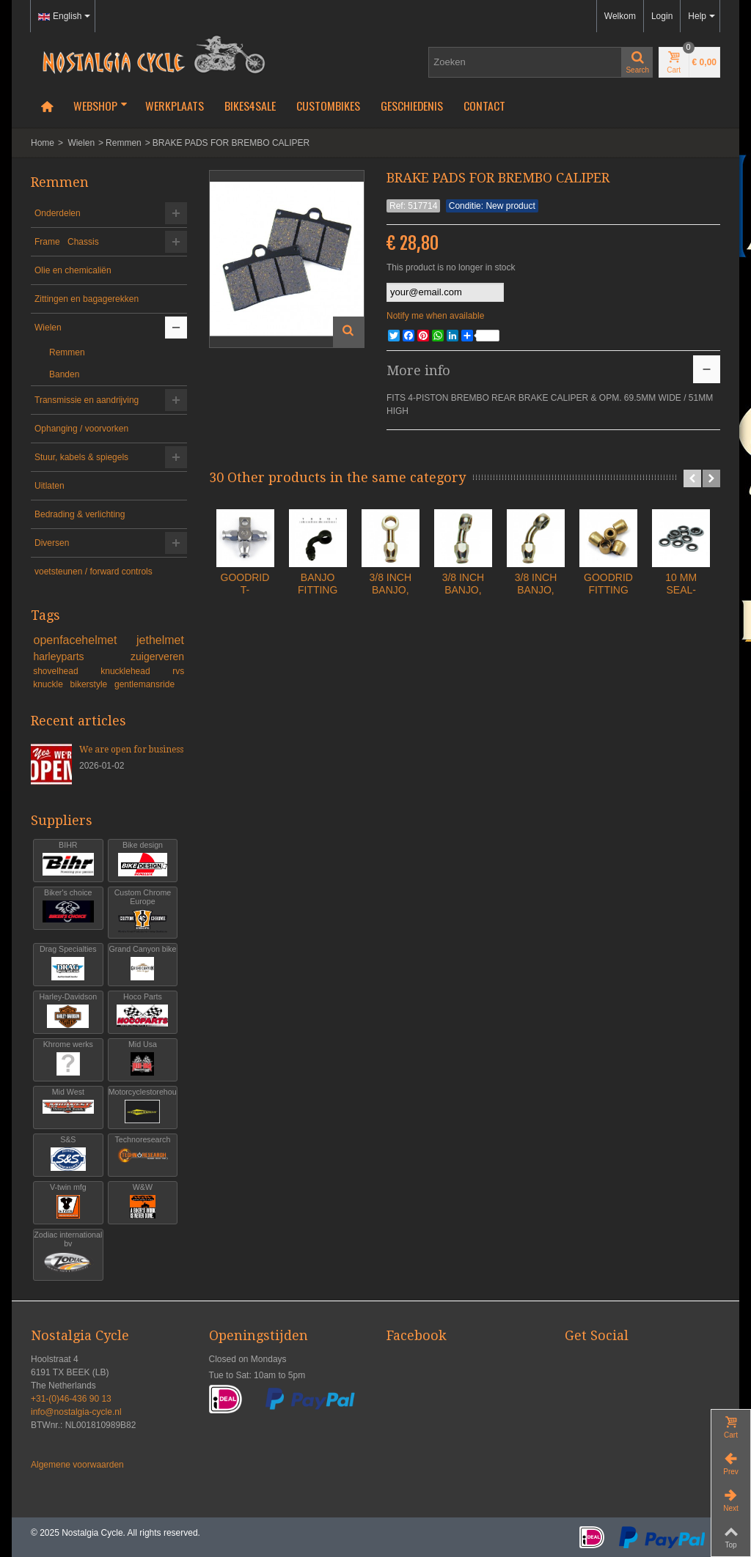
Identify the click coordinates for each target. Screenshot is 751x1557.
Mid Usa (143, 1058)
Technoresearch (143, 1153)
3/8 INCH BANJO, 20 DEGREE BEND (563, 618)
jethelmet (160, 640)
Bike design (143, 859)
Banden (64, 374)
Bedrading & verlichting (79, 514)
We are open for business (131, 749)
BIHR (68, 859)
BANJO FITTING (360, 606)
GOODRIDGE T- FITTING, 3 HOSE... (259, 618)
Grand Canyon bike (143, 963)
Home (42, 143)
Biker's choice (68, 906)
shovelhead (64, 671)
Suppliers (61, 820)
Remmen (124, 143)
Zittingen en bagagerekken (86, 299)
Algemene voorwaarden (77, 1465)
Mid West (68, 1106)
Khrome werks (68, 1058)
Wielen (81, 143)
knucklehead (134, 671)
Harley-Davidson (68, 1010)
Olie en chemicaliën (72, 270)
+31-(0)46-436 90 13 (71, 1399)
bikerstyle (90, 684)
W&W (143, 1201)
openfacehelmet (82, 640)
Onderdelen (57, 213)
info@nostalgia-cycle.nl (76, 1412)
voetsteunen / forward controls (93, 571)
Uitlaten (49, 486)
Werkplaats (174, 105)
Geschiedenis (412, 105)
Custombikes (328, 105)
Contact (484, 105)
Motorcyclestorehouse (143, 1106)
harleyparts (79, 656)
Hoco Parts (143, 1010)
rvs (178, 671)
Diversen (51, 543)
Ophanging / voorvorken (81, 429)
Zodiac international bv (68, 1253)
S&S (68, 1153)
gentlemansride (144, 684)
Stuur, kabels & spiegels (81, 457)
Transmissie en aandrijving (86, 400)
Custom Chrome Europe (143, 911)
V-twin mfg (68, 1201)
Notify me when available (435, 316)
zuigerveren (157, 656)
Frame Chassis (66, 242)
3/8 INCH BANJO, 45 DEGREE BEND (664, 618)
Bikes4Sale (250, 105)
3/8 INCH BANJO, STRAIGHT (462, 618)
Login (662, 16)
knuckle (49, 684)
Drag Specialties (68, 963)
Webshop (100, 105)
